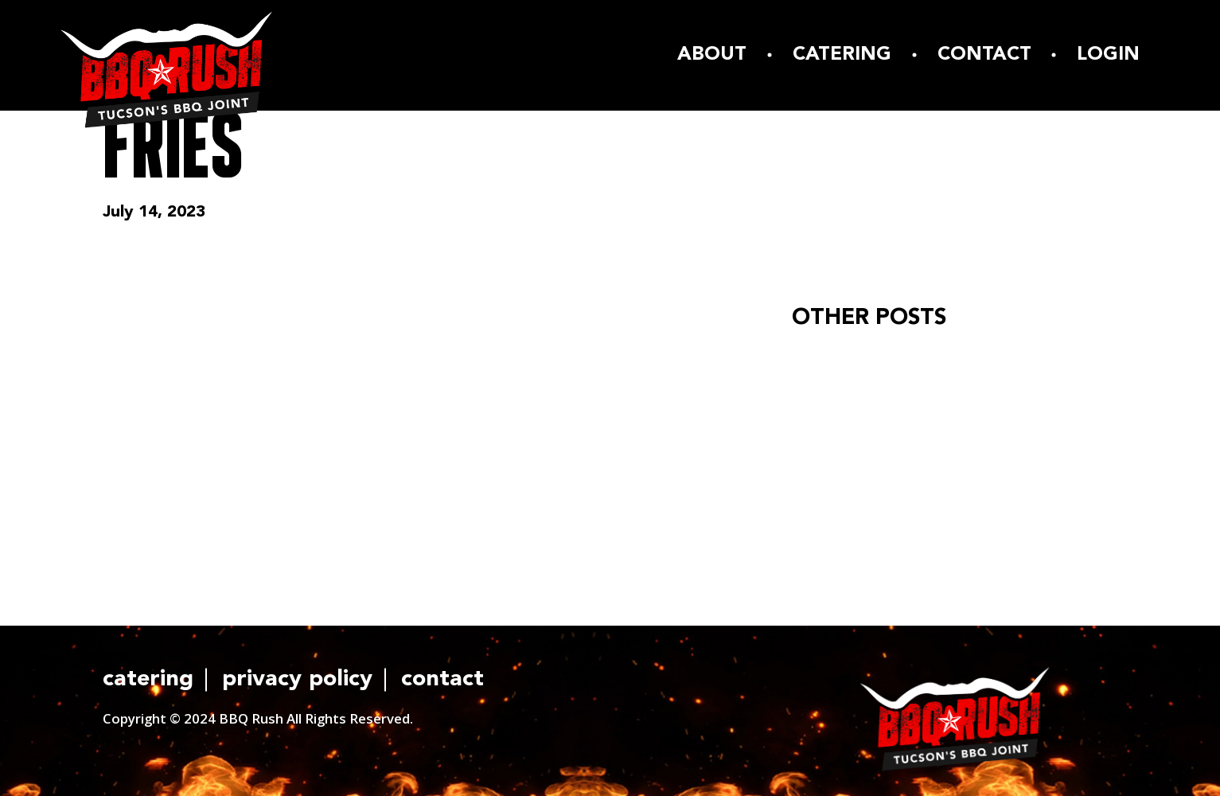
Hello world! (841, 361)
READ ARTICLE (862, 446)
